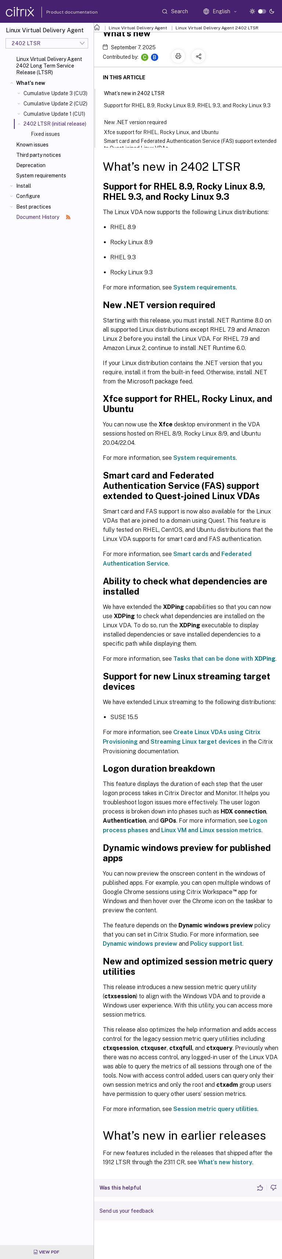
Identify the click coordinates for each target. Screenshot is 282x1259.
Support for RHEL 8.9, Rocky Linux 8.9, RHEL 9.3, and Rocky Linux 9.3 (187, 108)
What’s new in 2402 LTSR (138, 92)
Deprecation (31, 165)
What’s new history (225, 1162)
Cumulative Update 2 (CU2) (55, 104)
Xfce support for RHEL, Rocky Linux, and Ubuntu (166, 131)
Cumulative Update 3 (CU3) (55, 93)
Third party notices (38, 155)
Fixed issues (45, 134)
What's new (30, 83)
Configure (28, 196)
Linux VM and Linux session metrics (211, 830)
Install (23, 186)
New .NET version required (140, 121)
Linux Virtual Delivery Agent (138, 27)
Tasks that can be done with (224, 658)
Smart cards (191, 554)
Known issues (32, 145)
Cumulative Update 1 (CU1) (54, 114)
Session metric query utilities (215, 1108)
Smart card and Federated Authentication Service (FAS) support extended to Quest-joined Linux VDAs (190, 144)
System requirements (41, 175)
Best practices (33, 207)
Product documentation (62, 12)
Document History (43, 217)
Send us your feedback (127, 1211)
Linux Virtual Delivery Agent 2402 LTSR (217, 27)
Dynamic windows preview (140, 943)
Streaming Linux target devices (196, 741)
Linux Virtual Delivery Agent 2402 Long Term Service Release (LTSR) (49, 65)
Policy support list (216, 943)
